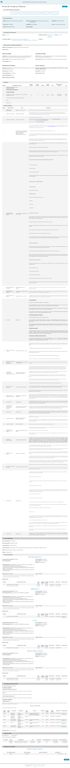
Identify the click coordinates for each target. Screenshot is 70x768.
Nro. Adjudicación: (5, 735)
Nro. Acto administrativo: (6, 737)
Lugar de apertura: (6, 547)
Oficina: (3, 549)
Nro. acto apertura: (6, 540)
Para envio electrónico (49, 36)
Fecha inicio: (5, 24)
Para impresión (50, 34)
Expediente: (54, 20)
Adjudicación (45, 12)
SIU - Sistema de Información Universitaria (38, 765)
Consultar (7, 34)
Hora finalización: (5, 545)
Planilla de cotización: (43, 34)
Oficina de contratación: (31, 20)
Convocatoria (14, 12)
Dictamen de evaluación (35, 12)
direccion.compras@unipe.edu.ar (51, 126)
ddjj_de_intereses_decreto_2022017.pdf (20, 39)
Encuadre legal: (29, 26)
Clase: (53, 24)
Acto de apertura (23, 12)
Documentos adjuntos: (6, 39)
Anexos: (56, 34)
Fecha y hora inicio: (6, 543)
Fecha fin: (5, 26)
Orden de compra (54, 12)
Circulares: (41, 39)
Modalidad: (28, 24)
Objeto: (4, 20)
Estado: (3, 552)
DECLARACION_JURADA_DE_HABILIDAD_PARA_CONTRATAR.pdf (25, 40)
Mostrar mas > (8, 102)
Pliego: (3, 34)
